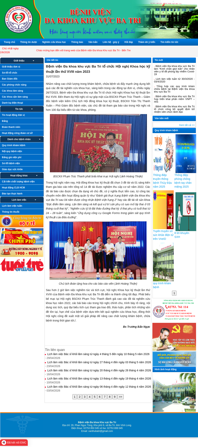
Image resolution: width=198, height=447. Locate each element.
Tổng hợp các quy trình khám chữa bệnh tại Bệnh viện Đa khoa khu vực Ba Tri (174, 89)
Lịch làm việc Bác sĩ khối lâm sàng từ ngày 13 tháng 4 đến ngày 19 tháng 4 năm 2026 (99, 378)
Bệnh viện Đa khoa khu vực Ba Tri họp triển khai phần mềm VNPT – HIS (174, 99)
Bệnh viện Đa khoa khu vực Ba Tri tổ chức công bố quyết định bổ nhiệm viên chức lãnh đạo (174, 109)
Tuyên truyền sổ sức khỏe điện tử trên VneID (163, 235)
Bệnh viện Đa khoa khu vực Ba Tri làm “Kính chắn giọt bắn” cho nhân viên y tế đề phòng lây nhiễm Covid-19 (174, 70)
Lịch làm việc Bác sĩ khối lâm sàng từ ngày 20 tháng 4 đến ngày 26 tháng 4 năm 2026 (99, 370)
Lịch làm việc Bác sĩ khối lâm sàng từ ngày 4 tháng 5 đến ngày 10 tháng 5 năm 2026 (98, 354)
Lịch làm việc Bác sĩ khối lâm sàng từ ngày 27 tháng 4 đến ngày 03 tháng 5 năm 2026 (99, 362)
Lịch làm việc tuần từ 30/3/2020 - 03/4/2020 (174, 80)
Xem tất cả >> (187, 125)
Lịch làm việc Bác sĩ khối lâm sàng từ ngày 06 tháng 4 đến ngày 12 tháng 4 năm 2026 (99, 386)
